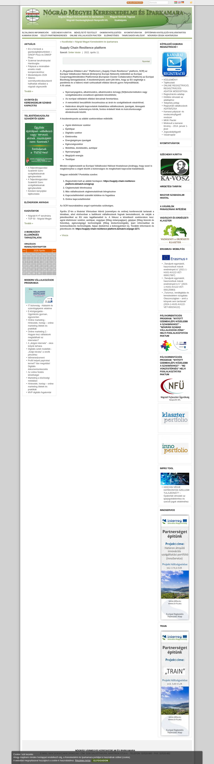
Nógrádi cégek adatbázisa (163, 35)
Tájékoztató (169, 82)
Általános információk (35, 32)
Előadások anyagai (36, 202)
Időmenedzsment (36, 357)
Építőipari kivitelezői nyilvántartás (165, 32)
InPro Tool (166, 468)
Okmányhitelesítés (110, 32)
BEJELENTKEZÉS (134, 3)
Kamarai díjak (30, 35)
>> (54, 250)
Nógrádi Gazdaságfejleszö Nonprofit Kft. (87, 20)
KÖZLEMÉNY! (171, 80)
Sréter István (74, 52)
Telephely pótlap (171, 103)
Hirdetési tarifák (171, 186)
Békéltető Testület (85, 32)
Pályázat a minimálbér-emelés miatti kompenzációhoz (39, 69)
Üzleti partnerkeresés (54, 35)
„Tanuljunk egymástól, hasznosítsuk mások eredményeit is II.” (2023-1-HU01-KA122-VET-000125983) (176, 284)
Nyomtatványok (133, 32)
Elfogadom (101, 760)
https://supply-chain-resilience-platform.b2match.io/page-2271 (108, 229)
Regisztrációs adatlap (174, 94)
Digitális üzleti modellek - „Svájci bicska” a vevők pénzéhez (40, 352)
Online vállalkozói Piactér (85, 35)
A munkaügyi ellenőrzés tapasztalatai (33, 235)
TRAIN (163, 626)
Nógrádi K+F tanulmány (39, 216)
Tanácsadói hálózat (133, 35)
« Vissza (64, 235)
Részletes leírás (82, 760)
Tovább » (28, 91)
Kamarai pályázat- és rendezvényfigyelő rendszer (174, 114)
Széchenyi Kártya (62, 32)
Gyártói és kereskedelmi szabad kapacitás (37, 103)
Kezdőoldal (67, 42)
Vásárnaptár (169, 135)
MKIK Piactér (170, 120)
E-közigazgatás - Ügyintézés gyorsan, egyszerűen (38, 314)
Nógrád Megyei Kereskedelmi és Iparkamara (81, 17)
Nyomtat (146, 61)
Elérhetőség (111, 35)
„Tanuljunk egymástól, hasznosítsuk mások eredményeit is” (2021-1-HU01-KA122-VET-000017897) (175, 270)
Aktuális (29, 44)
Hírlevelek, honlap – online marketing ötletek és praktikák (41, 386)
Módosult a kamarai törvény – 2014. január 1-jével (176, 126)
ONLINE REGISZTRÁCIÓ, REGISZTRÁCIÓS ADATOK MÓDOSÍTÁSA (176, 88)
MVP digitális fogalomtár (39, 392)
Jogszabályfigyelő (172, 132)
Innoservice (167, 510)
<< (24, 250)
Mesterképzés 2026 (37, 75)
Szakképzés (121, 20)
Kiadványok (31, 211)
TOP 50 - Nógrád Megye (40, 218)
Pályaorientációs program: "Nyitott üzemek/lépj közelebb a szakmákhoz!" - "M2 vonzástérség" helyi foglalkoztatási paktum (174, 366)
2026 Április (39, 250)
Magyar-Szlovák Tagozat (122, 17)
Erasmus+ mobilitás (172, 249)
